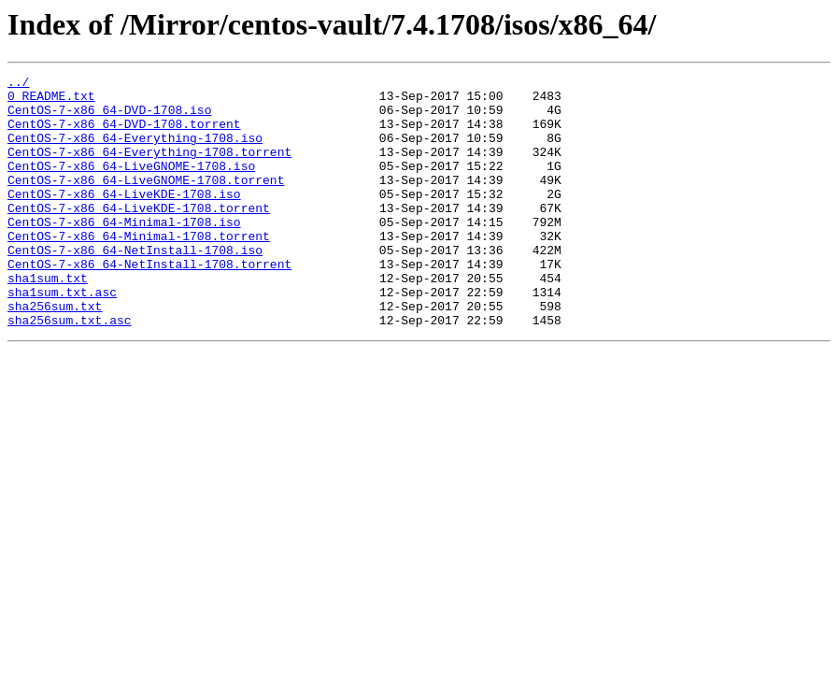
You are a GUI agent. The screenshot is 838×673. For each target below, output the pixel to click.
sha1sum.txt (47, 319)
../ (18, 84)
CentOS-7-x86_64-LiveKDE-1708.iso (124, 218)
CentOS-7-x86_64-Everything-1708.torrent (149, 168)
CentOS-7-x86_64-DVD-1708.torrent (124, 134)
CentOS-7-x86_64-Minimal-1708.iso (124, 252)
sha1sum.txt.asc (62, 336)
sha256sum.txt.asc (69, 370)
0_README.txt (51, 101)
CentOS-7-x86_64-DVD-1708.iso (109, 117)
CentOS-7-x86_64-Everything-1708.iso (135, 151)
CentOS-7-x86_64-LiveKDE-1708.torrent (138, 235)
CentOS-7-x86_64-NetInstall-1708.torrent (149, 302)
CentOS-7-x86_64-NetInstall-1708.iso (135, 286)
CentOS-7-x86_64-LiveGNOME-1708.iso (131, 185)
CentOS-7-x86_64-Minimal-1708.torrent (138, 269)
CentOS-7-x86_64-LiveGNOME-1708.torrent (145, 201)
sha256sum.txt (54, 353)
